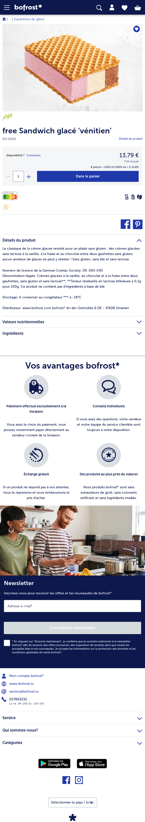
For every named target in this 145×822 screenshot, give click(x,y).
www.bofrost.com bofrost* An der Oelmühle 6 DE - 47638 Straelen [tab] (65, 308)
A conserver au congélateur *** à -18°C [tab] (41, 297)
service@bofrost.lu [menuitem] (20, 691)
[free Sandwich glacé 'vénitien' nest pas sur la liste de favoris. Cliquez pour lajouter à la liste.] (136, 29)
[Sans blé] (133, 197)
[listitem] (36, 406)
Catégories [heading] (72, 742)
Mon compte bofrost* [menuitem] (23, 676)
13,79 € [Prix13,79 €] (129, 155)
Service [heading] (72, 717)
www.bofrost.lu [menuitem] (18, 683)
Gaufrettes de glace (29, 19)
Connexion (34, 155)
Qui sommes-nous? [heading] (72, 729)
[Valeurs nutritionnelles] (11, 196)
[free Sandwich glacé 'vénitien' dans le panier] (88, 176)
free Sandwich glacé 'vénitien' (57, 130)
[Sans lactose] (127, 197)
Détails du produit (131, 138)
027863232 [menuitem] (14, 699)
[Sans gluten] (5, 207)
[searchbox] (99, 8)
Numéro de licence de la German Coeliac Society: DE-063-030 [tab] (52, 270)
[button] (9, 7)
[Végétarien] (139, 197)
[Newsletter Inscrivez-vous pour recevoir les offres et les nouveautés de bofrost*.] (72, 622)
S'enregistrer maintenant (72, 628)
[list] (72, 440)
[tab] (112, 7)
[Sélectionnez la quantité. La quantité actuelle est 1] (18, 176)
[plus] (28, 176)
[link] (41, 7)
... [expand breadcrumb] (10, 19)
